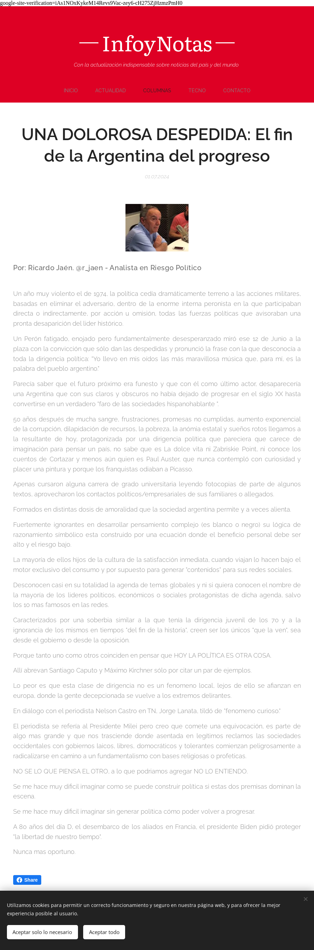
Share (27, 880)
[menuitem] (126, 90)
